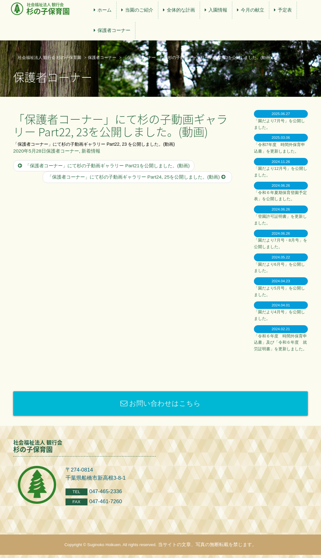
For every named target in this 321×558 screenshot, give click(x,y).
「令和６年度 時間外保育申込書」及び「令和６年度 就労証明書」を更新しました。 (280, 343)
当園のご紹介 (139, 10)
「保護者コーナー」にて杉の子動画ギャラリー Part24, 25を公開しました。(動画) (137, 177)
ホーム (104, 10)
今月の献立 (252, 10)
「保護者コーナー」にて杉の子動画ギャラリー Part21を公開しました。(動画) (104, 165)
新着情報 (91, 151)
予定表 (285, 10)
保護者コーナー (113, 30)
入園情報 (217, 10)
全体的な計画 (181, 10)
